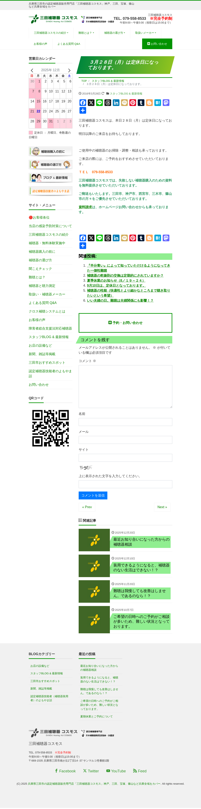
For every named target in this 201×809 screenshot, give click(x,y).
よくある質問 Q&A (68, 43)
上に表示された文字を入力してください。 (110, 476)
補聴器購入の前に (42, 251)
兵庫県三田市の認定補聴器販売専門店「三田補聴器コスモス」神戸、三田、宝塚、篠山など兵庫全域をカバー (94, 785)
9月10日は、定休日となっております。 (116, 285)
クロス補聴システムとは (47, 311)
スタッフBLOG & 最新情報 (126, 93)
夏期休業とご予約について (96, 717)
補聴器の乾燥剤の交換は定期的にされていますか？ (125, 275)
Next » (162, 507)
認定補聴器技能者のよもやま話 (50, 373)
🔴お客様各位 (39, 217)
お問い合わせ (157, 43)
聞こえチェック (40, 268)
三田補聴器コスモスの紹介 (50, 32)
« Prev (87, 507)
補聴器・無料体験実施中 (47, 243)
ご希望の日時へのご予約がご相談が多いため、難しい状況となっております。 (99, 706)
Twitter (91, 772)
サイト (84, 449)
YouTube (116, 772)
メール (84, 431)
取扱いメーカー (144, 32)
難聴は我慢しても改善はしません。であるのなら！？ (99, 692)
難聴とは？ (85, 32)
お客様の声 (40, 43)
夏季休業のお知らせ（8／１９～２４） (116, 280)
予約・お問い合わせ (125, 323)
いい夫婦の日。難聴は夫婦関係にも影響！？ (120, 300)
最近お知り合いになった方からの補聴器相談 (99, 669)
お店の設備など (40, 345)
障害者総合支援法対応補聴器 (50, 328)
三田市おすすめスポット (47, 362)
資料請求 (85, 207)
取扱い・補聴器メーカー (47, 294)
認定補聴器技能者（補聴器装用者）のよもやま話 (49, 699)
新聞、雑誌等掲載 (42, 354)
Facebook (65, 772)
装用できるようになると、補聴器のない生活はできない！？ (99, 680)
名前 (82, 414)
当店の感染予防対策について (50, 226)
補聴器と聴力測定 (42, 286)
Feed (139, 772)
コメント (87, 361)
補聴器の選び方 (113, 32)
